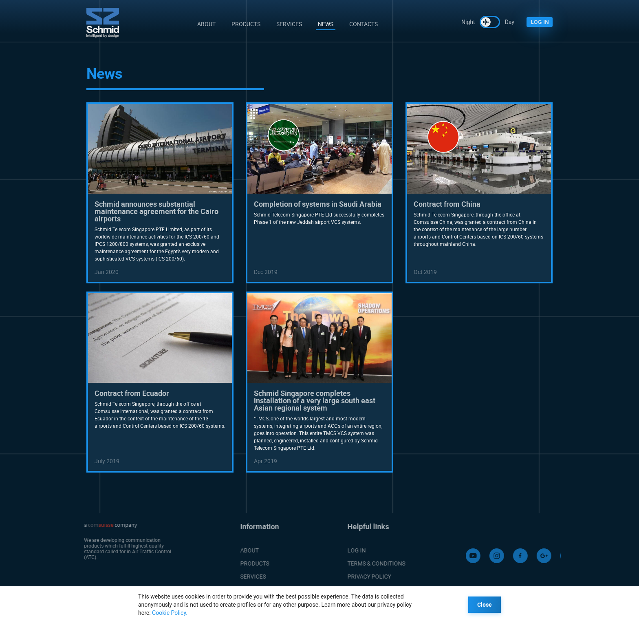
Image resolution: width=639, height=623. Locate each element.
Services (289, 24)
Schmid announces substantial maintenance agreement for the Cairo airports (156, 211)
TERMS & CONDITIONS (393, 563)
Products (245, 24)
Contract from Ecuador (132, 393)
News (325, 24)
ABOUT (238, 550)
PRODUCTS (243, 563)
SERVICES (242, 576)
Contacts (363, 24)
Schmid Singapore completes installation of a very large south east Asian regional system (314, 400)
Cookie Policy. (169, 613)
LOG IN (540, 22)
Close (484, 604)
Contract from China (447, 204)
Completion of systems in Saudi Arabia (317, 204)
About (206, 24)
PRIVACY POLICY (386, 576)
